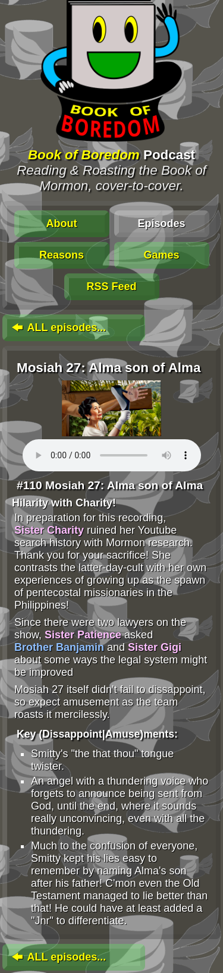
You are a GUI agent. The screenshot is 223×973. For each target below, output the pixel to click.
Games (161, 255)
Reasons (61, 255)
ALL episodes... (58, 327)
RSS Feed (111, 286)
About (61, 223)
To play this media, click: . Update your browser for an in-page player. (112, 455)
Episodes (161, 223)
